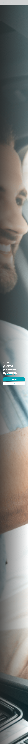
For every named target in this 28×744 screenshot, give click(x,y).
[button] (24, 2)
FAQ (14, 383)
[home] (7, 2)
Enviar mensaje (14, 379)
